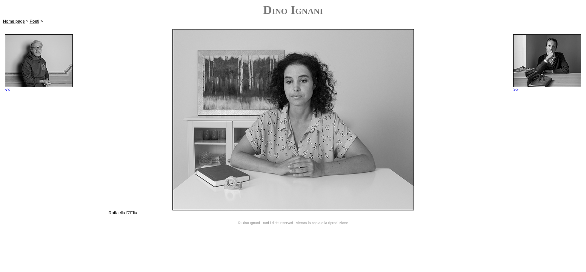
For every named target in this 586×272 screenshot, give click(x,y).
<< (39, 88)
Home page (14, 21)
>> (547, 88)
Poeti (35, 21)
